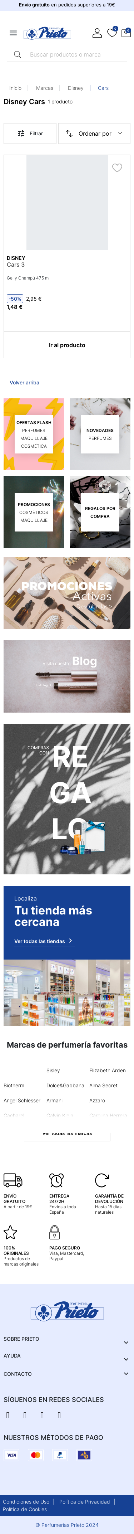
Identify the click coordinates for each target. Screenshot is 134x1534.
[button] (126, 33)
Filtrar (30, 133)
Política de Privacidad (84, 1502)
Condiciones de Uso (26, 1502)
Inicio (15, 88)
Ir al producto (67, 345)
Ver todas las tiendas (44, 940)
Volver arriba (24, 382)
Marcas (44, 88)
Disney (76, 88)
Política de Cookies (25, 1509)
